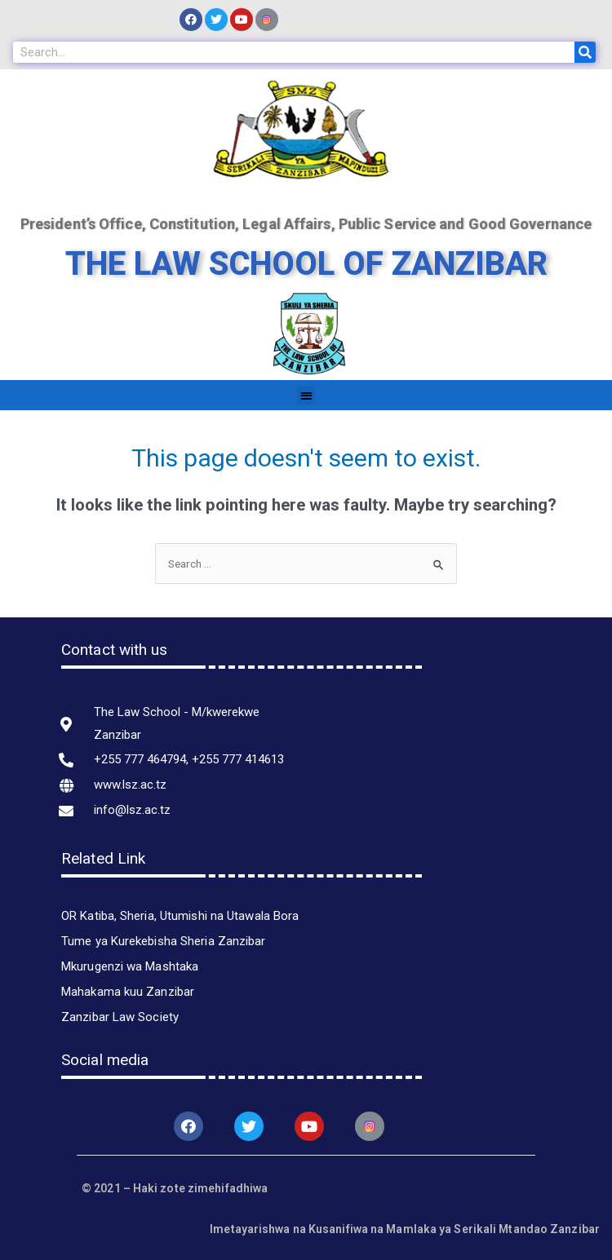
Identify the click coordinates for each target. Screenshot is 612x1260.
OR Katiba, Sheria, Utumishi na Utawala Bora (180, 916)
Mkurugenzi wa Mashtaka (129, 966)
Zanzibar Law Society (120, 1017)
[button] (306, 395)
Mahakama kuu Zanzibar (127, 991)
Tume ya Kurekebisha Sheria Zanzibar (163, 941)
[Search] (585, 52)
